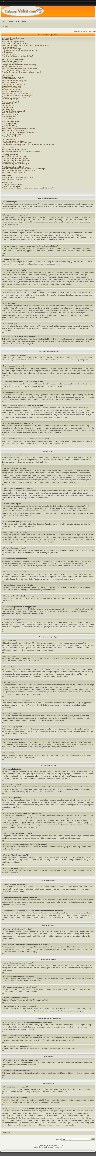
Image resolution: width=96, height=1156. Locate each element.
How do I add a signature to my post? (15, 81)
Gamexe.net (57, 1147)
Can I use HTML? (8, 106)
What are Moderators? (9, 125)
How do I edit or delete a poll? (12, 86)
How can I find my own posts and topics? (16, 164)
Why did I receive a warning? (12, 91)
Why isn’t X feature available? (12, 186)
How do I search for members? (12, 162)
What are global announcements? (13, 111)
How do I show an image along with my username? (19, 68)
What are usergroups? (9, 127)
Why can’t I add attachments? (12, 90)
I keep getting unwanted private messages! (16, 143)
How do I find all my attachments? (13, 179)
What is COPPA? (7, 52)
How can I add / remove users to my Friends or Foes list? (21, 151)
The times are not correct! (10, 63)
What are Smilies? (8, 107)
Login (17, 21)
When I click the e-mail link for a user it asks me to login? (21, 72)
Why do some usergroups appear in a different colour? (20, 132)
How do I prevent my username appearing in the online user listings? (25, 45)
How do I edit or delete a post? (12, 79)
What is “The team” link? (10, 136)
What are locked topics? (10, 116)
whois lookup (64, 1113)
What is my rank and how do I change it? (16, 70)
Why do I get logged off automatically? (15, 43)
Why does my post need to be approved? (16, 97)
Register (10, 21)
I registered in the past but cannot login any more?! (19, 51)
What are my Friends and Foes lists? (14, 150)
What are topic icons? (9, 118)
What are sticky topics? (10, 115)
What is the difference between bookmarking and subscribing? (23, 169)
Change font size (2, 2)
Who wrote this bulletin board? (12, 184)
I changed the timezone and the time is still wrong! (19, 65)
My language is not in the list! (12, 66)
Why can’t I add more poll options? (14, 84)
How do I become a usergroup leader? (15, 130)
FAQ (4, 21)
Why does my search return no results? (15, 158)
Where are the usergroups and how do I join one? (19, 129)
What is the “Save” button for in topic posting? (17, 95)
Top (3, 211)
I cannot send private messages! (13, 141)
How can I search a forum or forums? (14, 156)
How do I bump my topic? (10, 99)
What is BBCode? (8, 104)
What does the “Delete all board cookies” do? (17, 56)
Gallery (24, 21)
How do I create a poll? (10, 82)
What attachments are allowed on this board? (17, 177)
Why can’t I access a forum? (11, 88)
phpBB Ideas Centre (9, 1102)
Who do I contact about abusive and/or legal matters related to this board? (27, 188)
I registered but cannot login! (11, 49)
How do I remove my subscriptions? (14, 172)
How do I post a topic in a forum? (13, 77)
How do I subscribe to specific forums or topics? (18, 171)
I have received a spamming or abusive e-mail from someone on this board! (28, 145)
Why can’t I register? (9, 54)
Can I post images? (8, 109)
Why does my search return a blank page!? (16, 160)
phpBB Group (64, 1089)
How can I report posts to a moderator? (15, 93)
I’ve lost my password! (9, 47)
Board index (6, 26)
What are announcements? (11, 113)
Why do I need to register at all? (13, 42)
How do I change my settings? (12, 61)
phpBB (40, 1146)
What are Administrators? (10, 123)
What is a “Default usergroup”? (12, 134)
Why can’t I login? (8, 40)
